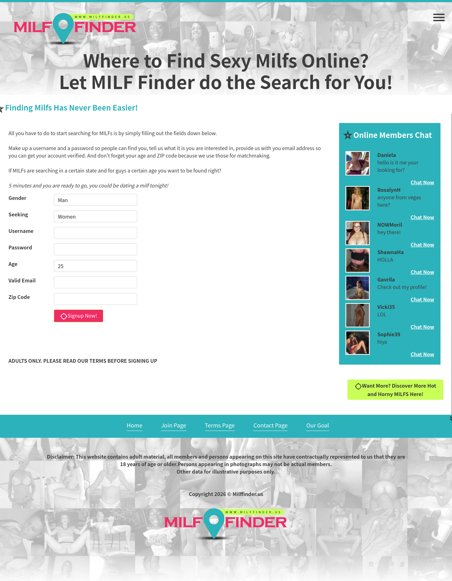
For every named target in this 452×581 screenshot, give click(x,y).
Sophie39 (388, 334)
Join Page (173, 425)
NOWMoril (389, 224)
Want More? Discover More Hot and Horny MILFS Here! (395, 390)
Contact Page (270, 425)
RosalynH (388, 189)
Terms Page (220, 425)
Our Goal (317, 425)
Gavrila (386, 279)
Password (20, 247)
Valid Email (21, 280)
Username (20, 230)
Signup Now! (78, 316)
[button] (438, 14)
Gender (17, 197)
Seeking (18, 214)
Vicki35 (386, 306)
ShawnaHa (390, 252)
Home (134, 425)
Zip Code (19, 296)
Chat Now (422, 182)
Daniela (386, 154)
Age (12, 263)
